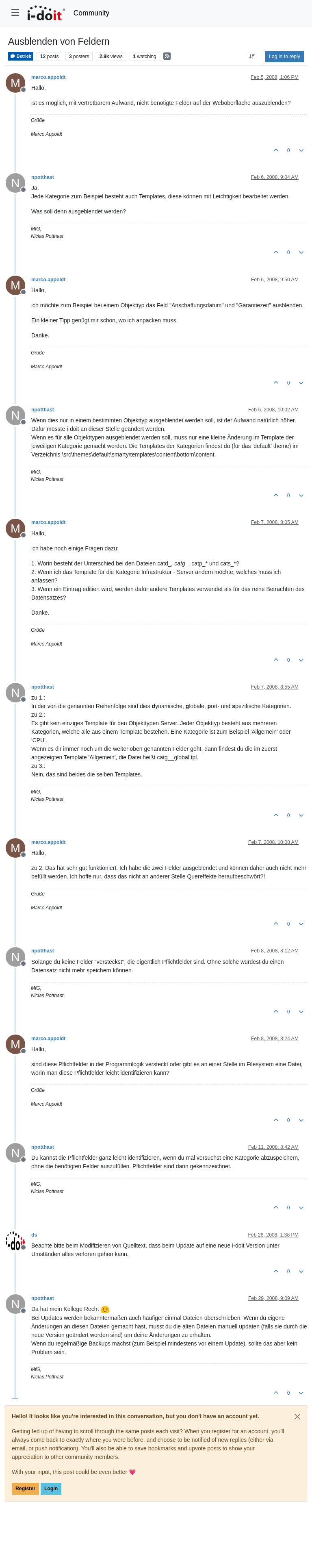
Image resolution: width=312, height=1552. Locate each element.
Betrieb (20, 56)
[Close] (297, 1417)
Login (51, 1488)
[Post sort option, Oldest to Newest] (252, 56)
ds (34, 1235)
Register (25, 1488)
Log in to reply (284, 56)
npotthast (42, 177)
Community (92, 13)
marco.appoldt (48, 77)
